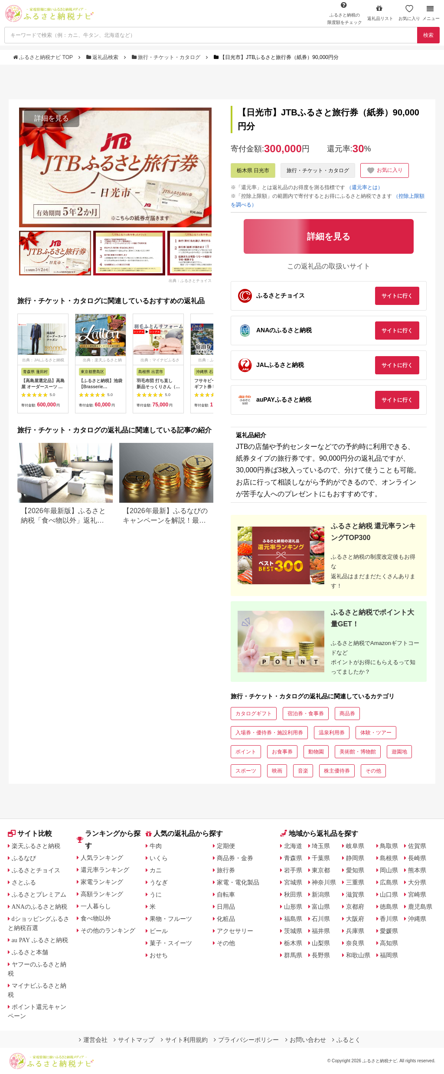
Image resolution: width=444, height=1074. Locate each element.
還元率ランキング (105, 870)
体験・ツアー (376, 733)
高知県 (389, 943)
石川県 (321, 919)
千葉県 (321, 858)
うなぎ (159, 882)
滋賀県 (355, 894)
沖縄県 (417, 919)
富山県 (321, 907)
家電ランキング (102, 882)
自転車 (226, 894)
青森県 (293, 858)
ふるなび (24, 858)
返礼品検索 (103, 57)
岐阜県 (355, 846)
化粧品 (226, 919)
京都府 (355, 907)
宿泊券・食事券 (305, 714)
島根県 (389, 858)
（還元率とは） (364, 187)
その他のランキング (108, 930)
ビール (159, 931)
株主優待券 (337, 771)
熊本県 (417, 870)
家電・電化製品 (238, 882)
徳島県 (389, 907)
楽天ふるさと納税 (36, 846)
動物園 (316, 752)
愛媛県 (389, 931)
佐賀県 (417, 846)
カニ (156, 870)
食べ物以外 (96, 918)
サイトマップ (134, 1039)
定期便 (226, 846)
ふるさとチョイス (36, 870)
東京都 (321, 870)
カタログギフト (253, 714)
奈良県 (355, 943)
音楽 (303, 771)
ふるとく (346, 1039)
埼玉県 (321, 846)
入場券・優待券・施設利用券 (269, 733)
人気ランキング (102, 858)
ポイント (245, 752)
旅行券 (226, 870)
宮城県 (293, 882)
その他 (373, 771)
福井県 (321, 931)
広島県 (389, 882)
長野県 (321, 955)
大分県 (417, 882)
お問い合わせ (305, 1039)
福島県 (293, 919)
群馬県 (293, 955)
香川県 (389, 919)
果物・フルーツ (171, 919)
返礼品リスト (380, 13)
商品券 (347, 714)
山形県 (293, 907)
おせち (159, 955)
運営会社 (93, 1039)
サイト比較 (30, 833)
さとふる (24, 882)
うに (156, 894)
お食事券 (282, 752)
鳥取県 (389, 846)
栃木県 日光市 (253, 170)
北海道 (293, 846)
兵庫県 (355, 931)
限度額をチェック (344, 13)
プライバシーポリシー (246, 1039)
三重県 (355, 882)
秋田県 (293, 894)
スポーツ (245, 771)
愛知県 (355, 870)
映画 (277, 771)
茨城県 (293, 931)
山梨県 (321, 943)
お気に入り (409, 13)
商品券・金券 (235, 858)
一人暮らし (96, 906)
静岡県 (355, 858)
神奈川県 (324, 882)
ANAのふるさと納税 (39, 907)
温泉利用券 (332, 733)
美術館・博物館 (358, 752)
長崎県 (417, 858)
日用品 (226, 907)
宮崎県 (417, 894)
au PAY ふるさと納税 (40, 940)
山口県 (389, 894)
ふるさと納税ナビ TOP (43, 57)
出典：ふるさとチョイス (190, 280)
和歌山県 (358, 955)
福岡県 (389, 955)
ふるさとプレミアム (39, 894)
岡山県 (389, 870)
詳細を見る (51, 118)
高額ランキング (102, 894)
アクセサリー (235, 931)
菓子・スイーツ (171, 943)
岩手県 (293, 870)
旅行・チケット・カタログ (167, 57)
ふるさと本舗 (30, 952)
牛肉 (156, 846)
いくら (159, 858)
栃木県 (293, 943)
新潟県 (321, 894)
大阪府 (355, 919)
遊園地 (399, 752)
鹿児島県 (420, 907)
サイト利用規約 (184, 1039)
